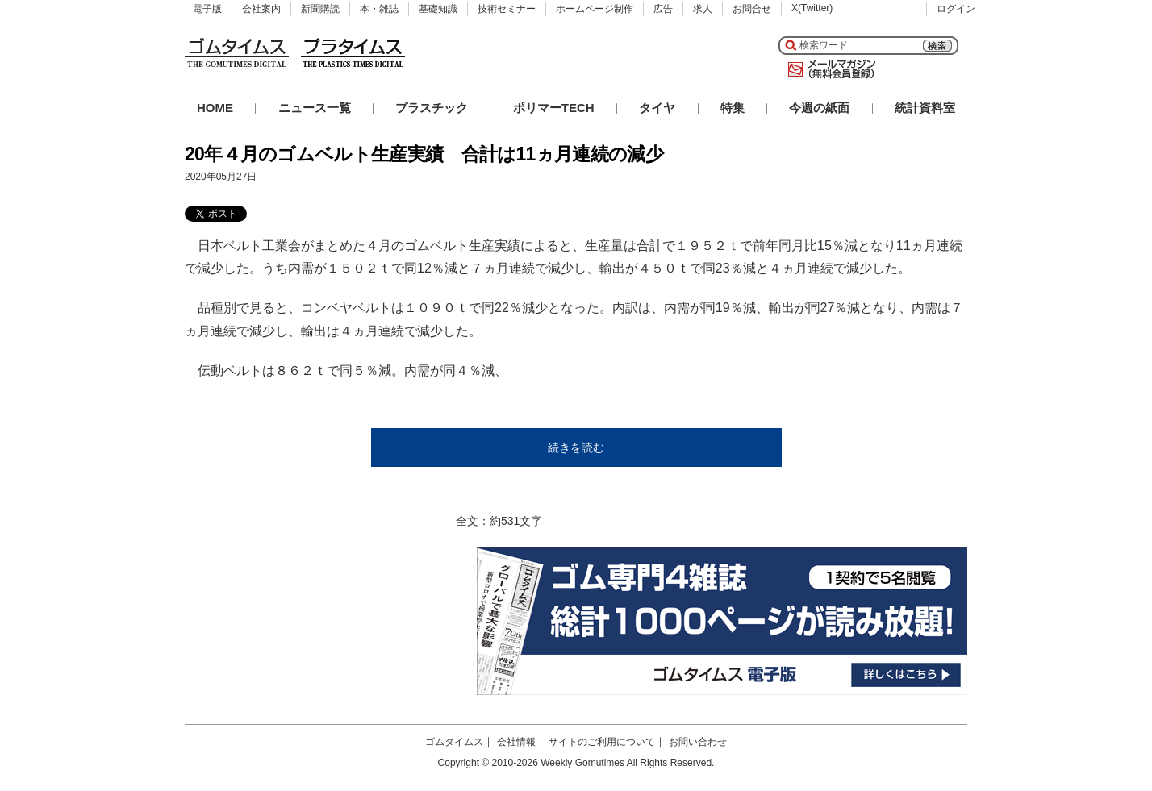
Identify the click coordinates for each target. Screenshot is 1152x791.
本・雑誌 (379, 9)
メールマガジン (828, 69)
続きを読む (576, 447)
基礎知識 (438, 9)
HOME (215, 107)
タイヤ (657, 107)
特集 (732, 107)
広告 (663, 9)
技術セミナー (507, 9)
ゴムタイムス (454, 741)
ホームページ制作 (594, 9)
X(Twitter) (812, 8)
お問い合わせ (698, 741)
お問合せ (752, 9)
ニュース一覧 (314, 107)
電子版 (207, 9)
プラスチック (431, 107)
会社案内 (261, 9)
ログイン (956, 9)
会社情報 (516, 741)
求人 (702, 9)
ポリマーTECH (554, 107)
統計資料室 (925, 107)
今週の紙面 (819, 107)
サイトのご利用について (602, 741)
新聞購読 (320, 9)
